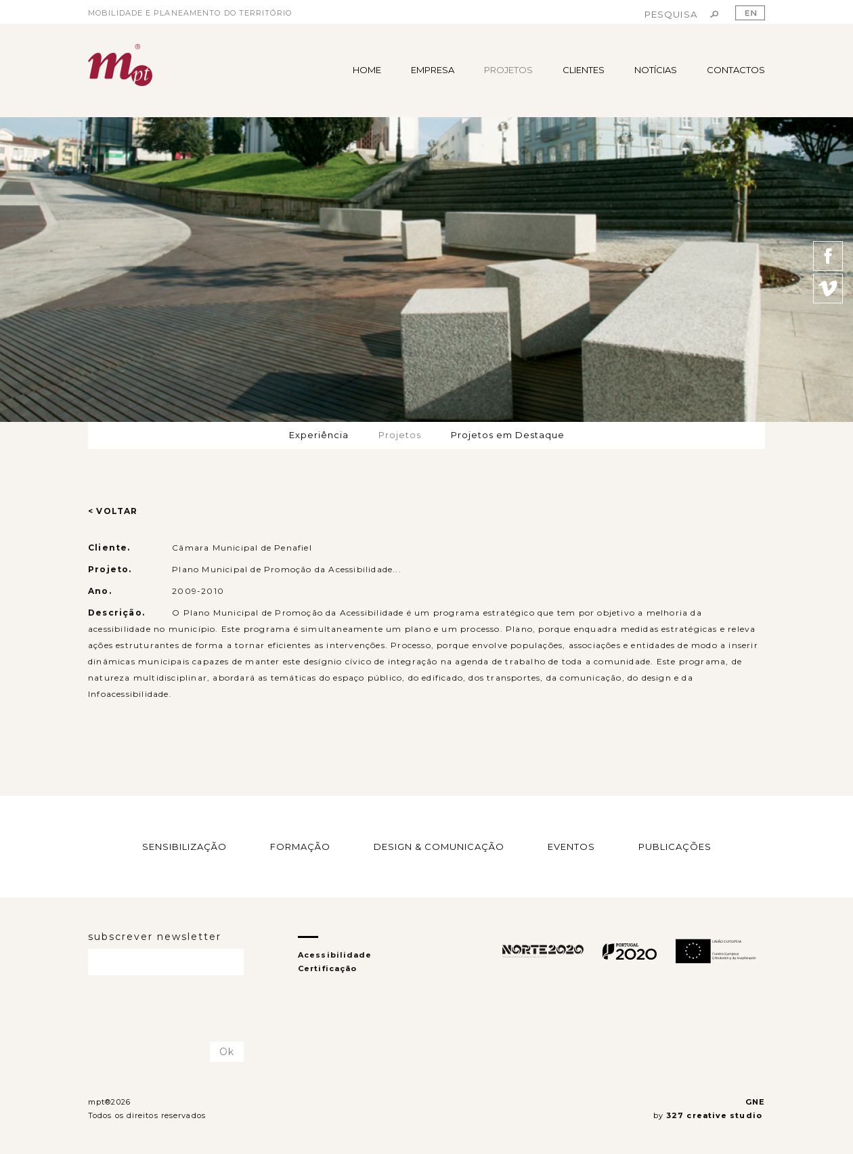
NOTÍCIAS (655, 69)
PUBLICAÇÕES (675, 846)
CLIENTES (584, 69)
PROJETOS (508, 69)
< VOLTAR (113, 511)
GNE (755, 1102)
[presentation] (167, 1009)
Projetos (399, 434)
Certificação (327, 968)
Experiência (319, 434)
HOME (367, 69)
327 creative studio (715, 1115)
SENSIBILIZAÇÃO (184, 846)
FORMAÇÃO (300, 846)
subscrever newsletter (154, 937)
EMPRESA (432, 69)
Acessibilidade (335, 955)
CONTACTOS (736, 69)
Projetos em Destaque (508, 434)
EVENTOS (571, 846)
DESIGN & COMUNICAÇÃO (439, 846)
